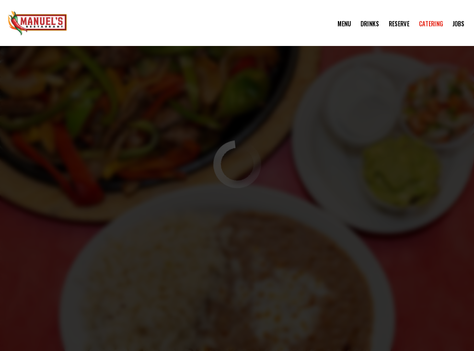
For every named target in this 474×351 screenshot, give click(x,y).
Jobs (458, 23)
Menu (344, 23)
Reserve (399, 23)
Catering (431, 23)
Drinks (369, 23)
